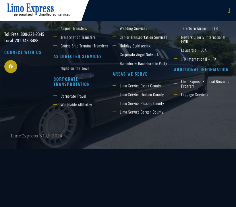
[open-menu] (228, 10)
